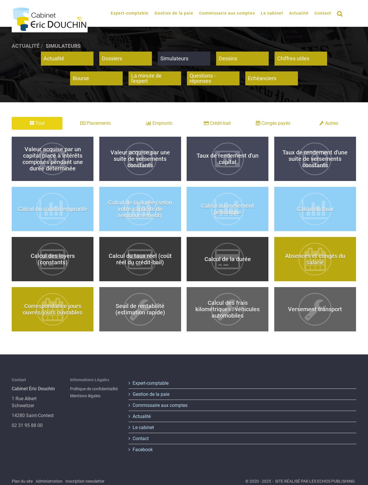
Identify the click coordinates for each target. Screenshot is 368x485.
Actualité (299, 13)
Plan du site (22, 481)
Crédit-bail (217, 123)
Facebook (143, 449)
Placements (95, 123)
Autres (329, 123)
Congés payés (273, 123)
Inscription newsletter (85, 481)
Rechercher (341, 13)
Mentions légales (85, 395)
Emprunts (159, 123)
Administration (49, 481)
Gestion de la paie (174, 13)
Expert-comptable (130, 13)
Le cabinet (272, 13)
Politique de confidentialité (94, 388)
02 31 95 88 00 (27, 425)
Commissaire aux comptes (227, 13)
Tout (37, 123)
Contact (323, 13)
